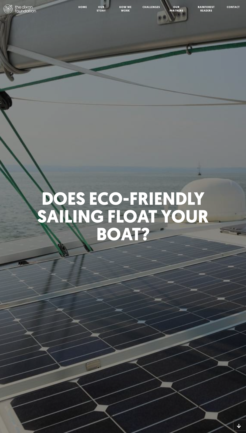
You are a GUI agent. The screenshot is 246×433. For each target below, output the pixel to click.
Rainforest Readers (206, 8)
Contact (233, 7)
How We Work (125, 8)
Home (82, 7)
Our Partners (176, 8)
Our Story (101, 8)
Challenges (151, 7)
